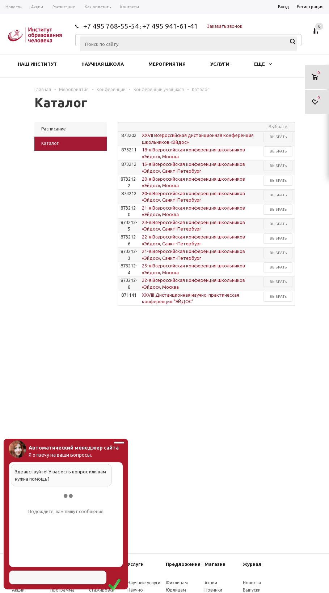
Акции (18, 590)
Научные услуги (143, 582)
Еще (263, 63)
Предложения (183, 564)
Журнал (252, 564)
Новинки (213, 590)
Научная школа (102, 63)
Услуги (219, 63)
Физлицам (177, 582)
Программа (62, 590)
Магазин (214, 564)
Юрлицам (176, 590)
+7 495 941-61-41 (170, 26)
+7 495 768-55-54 (111, 26)
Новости (252, 582)
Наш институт (37, 63)
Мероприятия (167, 63)
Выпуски (252, 590)
